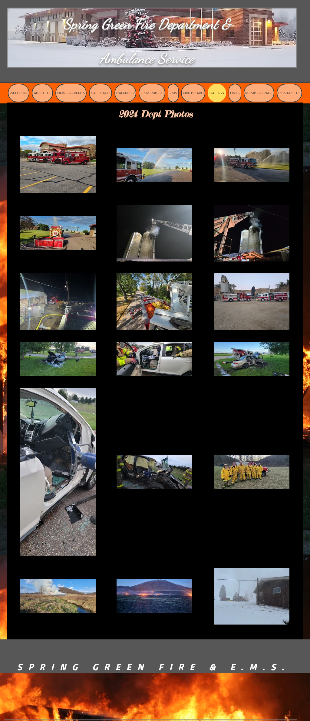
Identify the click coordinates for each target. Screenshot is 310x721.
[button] (193, 93)
